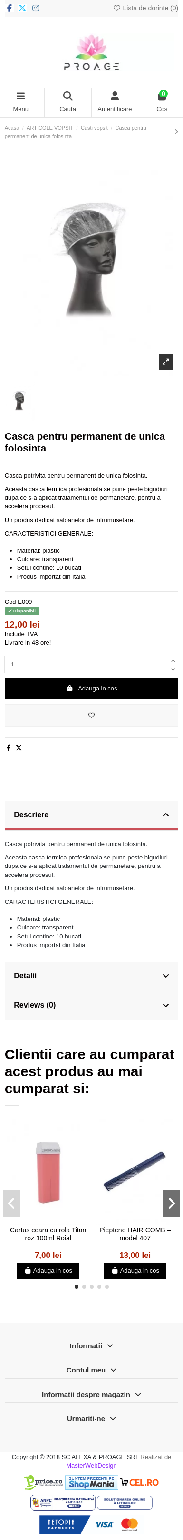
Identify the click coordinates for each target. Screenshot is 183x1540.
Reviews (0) (91, 1005)
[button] (76, 1287)
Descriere (91, 815)
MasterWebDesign (91, 1465)
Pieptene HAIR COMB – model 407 (135, 1234)
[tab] (92, 816)
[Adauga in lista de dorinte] (92, 715)
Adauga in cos (91, 688)
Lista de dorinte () (145, 8)
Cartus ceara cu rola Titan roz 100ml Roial (48, 1234)
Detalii (91, 976)
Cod (10, 601)
